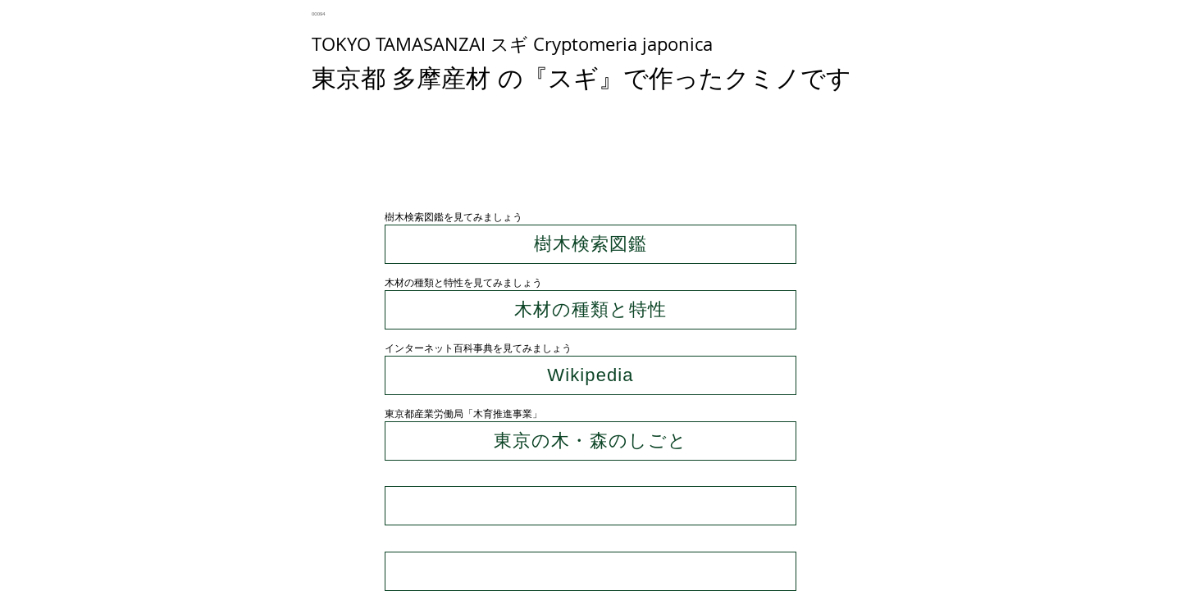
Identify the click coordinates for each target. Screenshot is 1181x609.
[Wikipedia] (590, 375)
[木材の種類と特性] (590, 309)
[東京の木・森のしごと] (590, 441)
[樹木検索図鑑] (590, 244)
